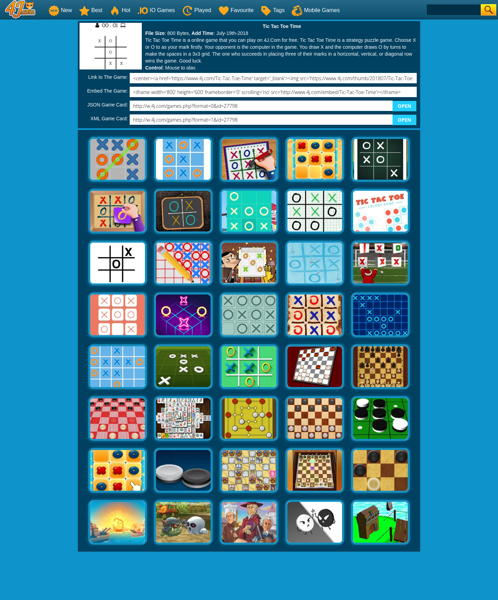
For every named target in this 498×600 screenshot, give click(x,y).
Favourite (236, 10)
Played (196, 10)
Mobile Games (316, 10)
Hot (119, 10)
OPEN (404, 106)
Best (90, 10)
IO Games (156, 10)
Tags (272, 10)
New (60, 10)
